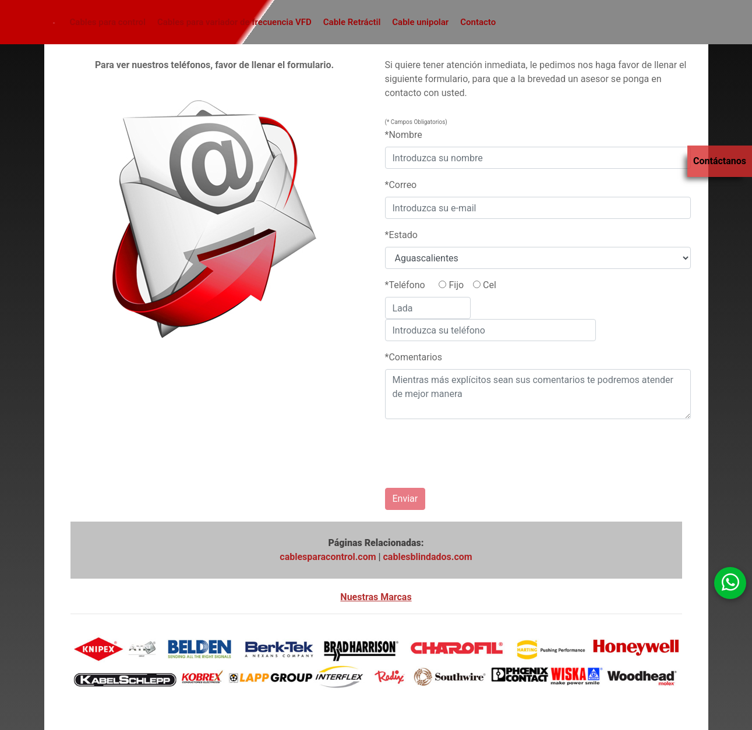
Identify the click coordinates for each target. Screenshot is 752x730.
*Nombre (403, 134)
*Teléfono (405, 284)
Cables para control (108, 22)
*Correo (401, 184)
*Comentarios (413, 357)
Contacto (478, 22)
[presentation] (447, 449)
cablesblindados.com (427, 556)
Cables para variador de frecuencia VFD (234, 22)
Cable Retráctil (352, 22)
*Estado (401, 234)
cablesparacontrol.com (328, 556)
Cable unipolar (420, 22)
